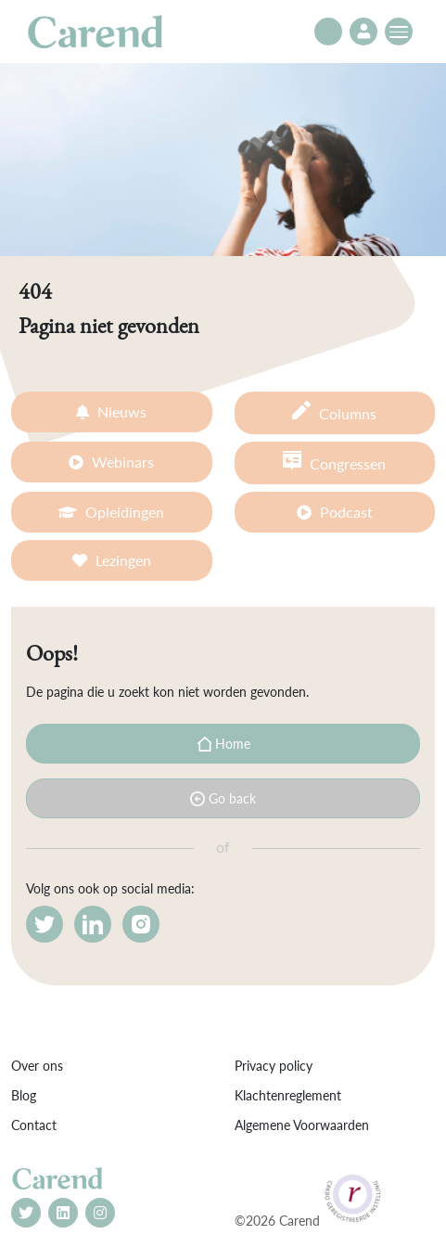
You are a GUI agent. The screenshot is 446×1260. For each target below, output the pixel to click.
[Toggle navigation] (399, 31)
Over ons (37, 1066)
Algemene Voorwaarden (302, 1125)
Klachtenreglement (288, 1095)
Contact (34, 1125)
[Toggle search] (328, 31)
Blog (23, 1095)
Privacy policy (273, 1066)
